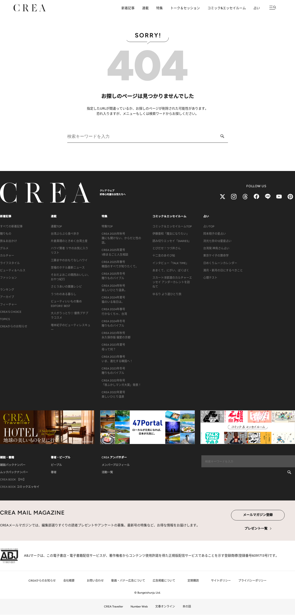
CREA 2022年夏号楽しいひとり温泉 (113, 394)
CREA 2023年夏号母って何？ (113, 347)
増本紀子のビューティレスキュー (70, 327)
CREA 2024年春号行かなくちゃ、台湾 (114, 311)
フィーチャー (8, 304)
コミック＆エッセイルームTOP (172, 226)
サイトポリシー (221, 580)
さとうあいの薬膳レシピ (66, 286)
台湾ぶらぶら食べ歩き (65, 233)
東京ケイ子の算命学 (216, 255)
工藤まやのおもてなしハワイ (69, 260)
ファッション (8, 277)
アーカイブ (7, 297)
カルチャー (7, 255)
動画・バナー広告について (128, 580)
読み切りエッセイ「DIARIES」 (171, 241)
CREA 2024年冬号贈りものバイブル (113, 323)
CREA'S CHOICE (10, 311)
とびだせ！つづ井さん (166, 248)
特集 (159, 8)
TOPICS (5, 319)
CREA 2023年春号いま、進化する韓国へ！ (117, 359)
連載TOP (56, 226)
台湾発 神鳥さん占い (216, 248)
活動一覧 (107, 472)
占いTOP (208, 226)
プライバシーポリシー (252, 580)
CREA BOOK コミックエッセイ (19, 486)
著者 (53, 472)
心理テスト (210, 277)
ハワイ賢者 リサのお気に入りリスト (69, 250)
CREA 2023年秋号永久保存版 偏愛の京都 (116, 335)
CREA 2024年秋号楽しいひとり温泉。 (114, 288)
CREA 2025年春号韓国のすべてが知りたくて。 (120, 264)
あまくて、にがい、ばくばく (170, 270)
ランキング (7, 289)
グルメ (4, 248)
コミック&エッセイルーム (226, 8)
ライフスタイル (10, 263)
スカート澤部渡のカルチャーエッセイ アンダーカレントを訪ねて (172, 282)
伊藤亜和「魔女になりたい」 (170, 233)
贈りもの (5, 233)
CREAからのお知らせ (13, 326)
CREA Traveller (113, 606)
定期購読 (193, 580)
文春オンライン (165, 606)
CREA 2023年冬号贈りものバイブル (113, 371)
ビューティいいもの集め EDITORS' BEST (66, 304)
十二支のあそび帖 (163, 255)
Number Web (139, 606)
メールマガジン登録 (258, 515)
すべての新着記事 (11, 226)
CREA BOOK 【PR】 (13, 479)
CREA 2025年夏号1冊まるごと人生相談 (115, 252)
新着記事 (128, 8)
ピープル (56, 465)
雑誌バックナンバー (12, 465)
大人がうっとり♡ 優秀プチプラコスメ (69, 315)
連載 (145, 8)
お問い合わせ (95, 580)
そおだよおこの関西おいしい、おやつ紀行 (70, 277)
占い (256, 8)
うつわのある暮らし (63, 294)
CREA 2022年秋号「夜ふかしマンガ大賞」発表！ (121, 383)
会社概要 (69, 580)
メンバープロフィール (116, 465)
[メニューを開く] (273, 7)
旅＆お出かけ (8, 241)
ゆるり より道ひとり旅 (166, 294)
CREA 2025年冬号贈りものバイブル (113, 276)
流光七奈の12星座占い (217, 241)
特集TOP (107, 226)
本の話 (187, 606)
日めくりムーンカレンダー (220, 263)
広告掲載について (164, 580)
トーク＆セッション (185, 8)
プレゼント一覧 (255, 529)
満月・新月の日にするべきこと (223, 270)
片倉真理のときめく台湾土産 (69, 241)
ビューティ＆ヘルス (12, 270)
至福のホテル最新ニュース (68, 267)
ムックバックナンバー (14, 472)
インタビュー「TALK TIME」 (170, 263)
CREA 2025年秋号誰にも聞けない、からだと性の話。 (121, 238)
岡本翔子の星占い (214, 233)
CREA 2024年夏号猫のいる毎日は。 (113, 300)
